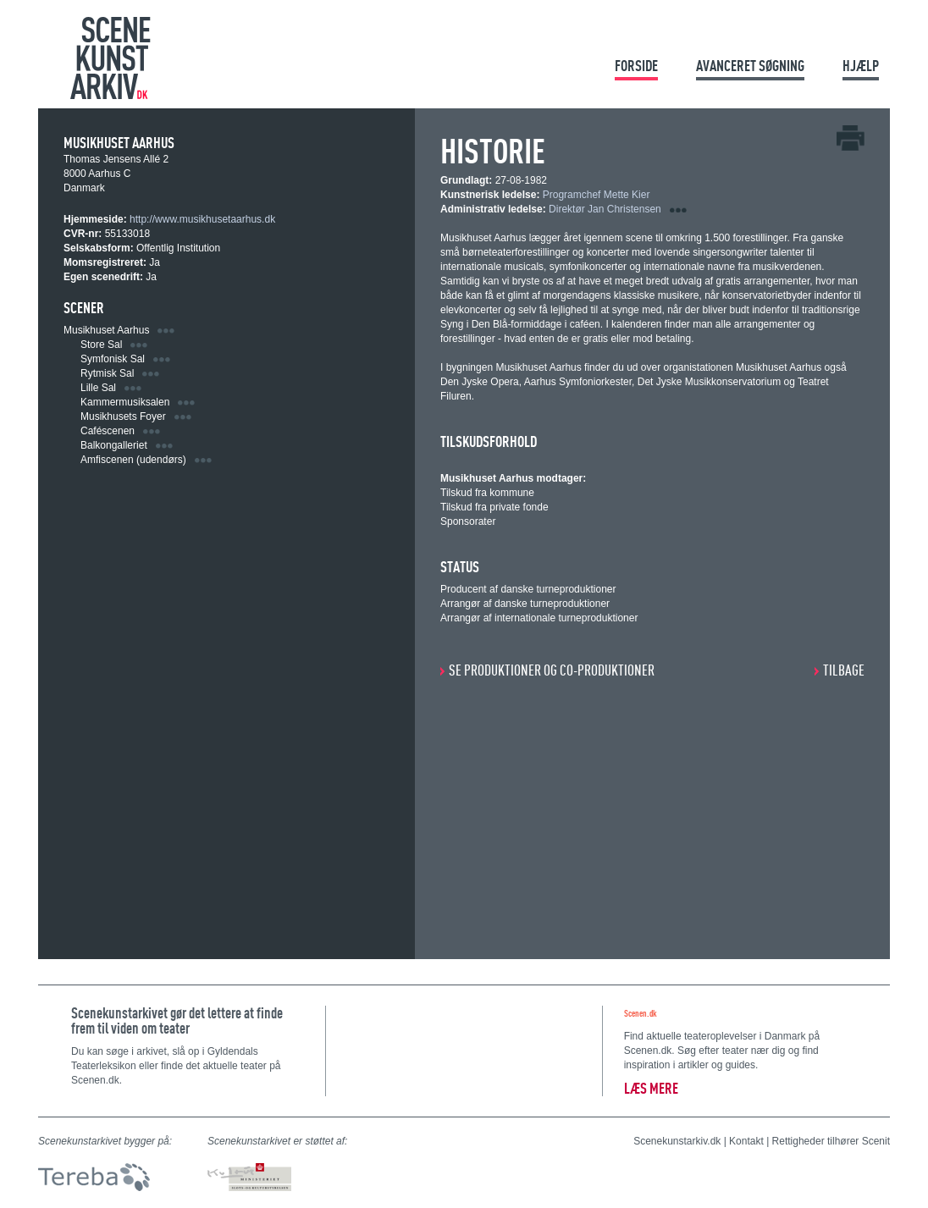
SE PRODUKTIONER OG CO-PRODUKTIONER (552, 670)
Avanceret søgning (750, 65)
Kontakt (746, 1141)
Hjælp (860, 65)
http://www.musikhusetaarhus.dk (202, 219)
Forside (636, 65)
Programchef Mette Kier (596, 195)
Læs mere (651, 1088)
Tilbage (843, 670)
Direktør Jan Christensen (605, 209)
